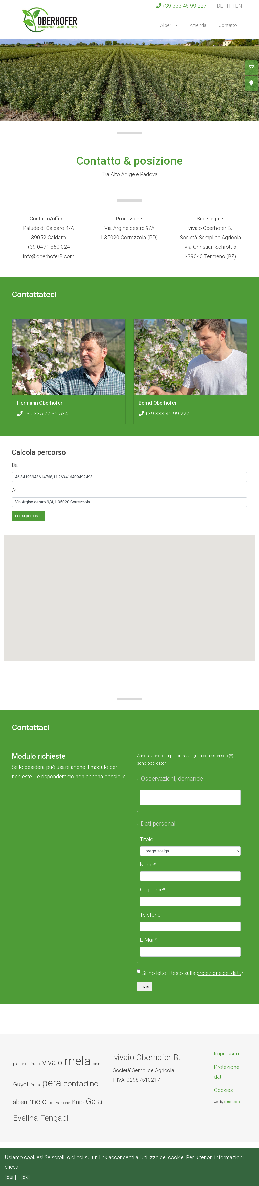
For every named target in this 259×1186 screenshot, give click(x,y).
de (220, 6)
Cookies (223, 1090)
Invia (144, 986)
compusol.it (232, 1102)
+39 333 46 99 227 (181, 6)
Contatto (228, 25)
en (238, 6)
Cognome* (152, 890)
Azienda (198, 25)
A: (14, 490)
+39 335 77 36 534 (42, 414)
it (229, 6)
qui (10, 1178)
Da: (16, 465)
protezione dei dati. (219, 973)
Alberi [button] (172, 24)
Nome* (148, 864)
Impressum (227, 1054)
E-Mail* (148, 940)
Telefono (150, 915)
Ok (25, 1178)
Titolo (146, 839)
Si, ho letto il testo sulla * (192, 973)
